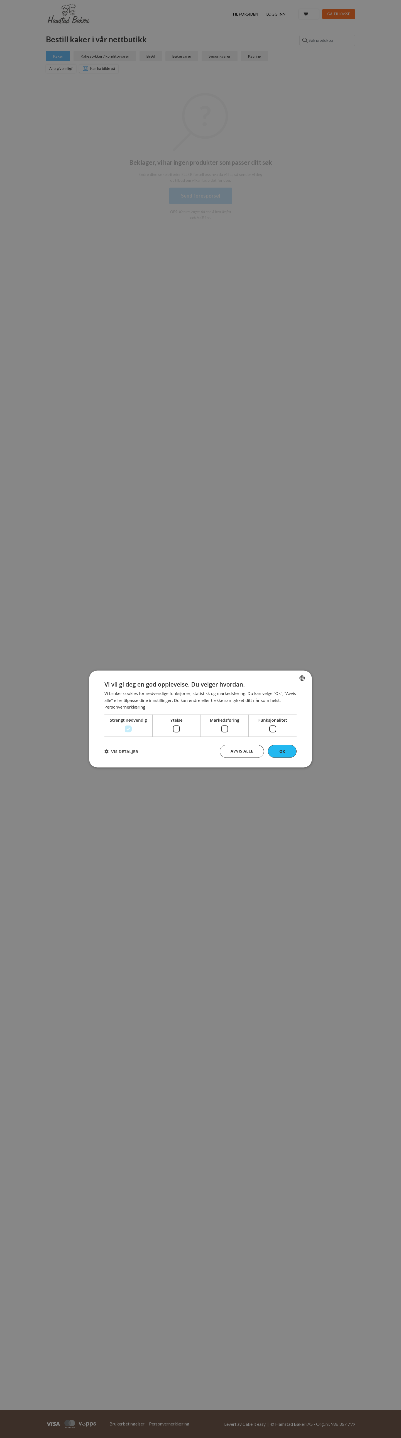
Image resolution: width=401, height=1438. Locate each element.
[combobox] (302, 678)
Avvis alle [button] (242, 750)
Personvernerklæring (124, 707)
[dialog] (200, 719)
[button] (121, 751)
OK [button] (282, 751)
